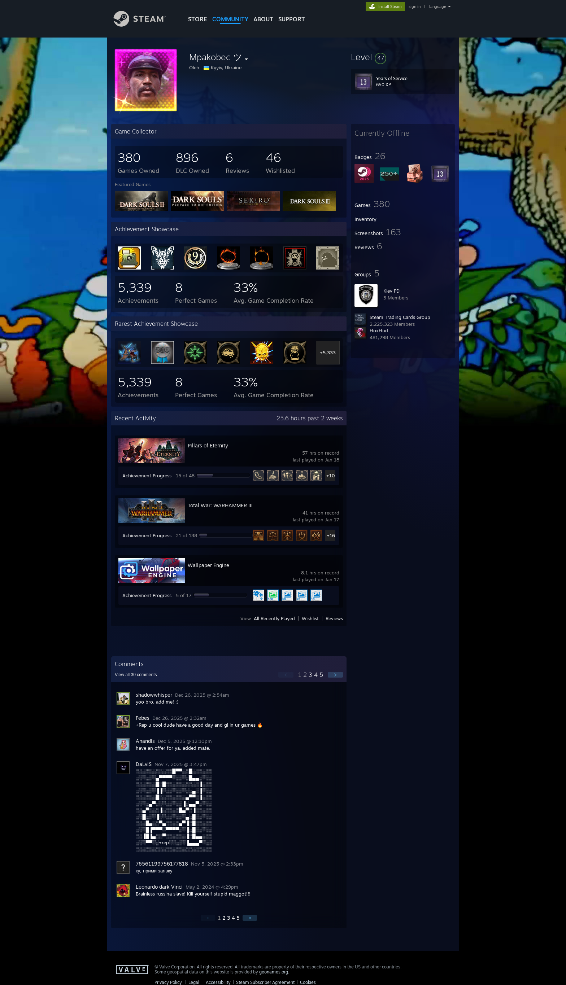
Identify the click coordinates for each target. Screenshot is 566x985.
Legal (193, 982)
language (437, 6)
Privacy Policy (168, 982)
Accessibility (218, 982)
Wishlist (310, 618)
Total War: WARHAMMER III (220, 505)
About (263, 19)
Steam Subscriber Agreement (265, 982)
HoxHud (379, 330)
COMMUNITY (230, 19)
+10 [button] (330, 475)
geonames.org (273, 972)
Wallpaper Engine (208, 565)
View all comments (136, 674)
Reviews (334, 618)
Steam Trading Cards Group (400, 317)
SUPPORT (291, 19)
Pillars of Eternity (208, 445)
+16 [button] (331, 535)
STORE (197, 19)
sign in (415, 6)
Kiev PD (391, 291)
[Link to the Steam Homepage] (145, 25)
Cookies (308, 982)
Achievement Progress (146, 475)
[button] (403, 57)
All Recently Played (274, 618)
